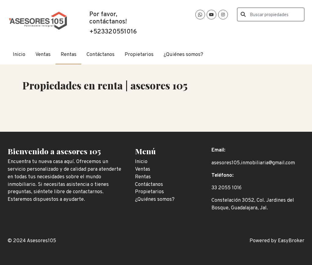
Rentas (68, 54)
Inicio (19, 54)
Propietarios (139, 54)
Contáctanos (101, 54)
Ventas (43, 54)
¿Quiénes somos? (183, 54)
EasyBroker (291, 241)
